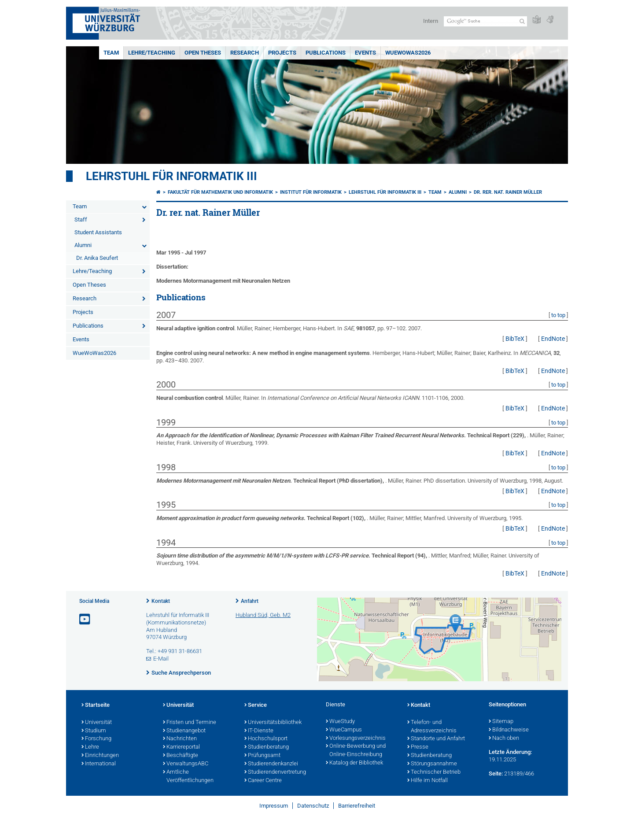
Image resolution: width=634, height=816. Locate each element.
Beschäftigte (180, 756)
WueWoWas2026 (408, 52)
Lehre (90, 747)
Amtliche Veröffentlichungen (188, 776)
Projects (282, 52)
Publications (326, 52)
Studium (93, 731)
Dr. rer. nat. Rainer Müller (508, 192)
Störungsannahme (432, 764)
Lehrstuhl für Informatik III (171, 176)
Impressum (273, 805)
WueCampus (344, 730)
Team (111, 52)
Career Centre (263, 781)
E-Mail (161, 658)
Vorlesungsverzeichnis (356, 738)
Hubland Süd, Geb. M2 (263, 615)
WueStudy (340, 722)
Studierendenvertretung (275, 772)
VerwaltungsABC (185, 764)
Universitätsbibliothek (273, 723)
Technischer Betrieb (434, 772)
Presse (417, 747)
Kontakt (160, 601)
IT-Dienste (258, 731)
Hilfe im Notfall (427, 781)
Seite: (496, 773)
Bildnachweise (509, 730)
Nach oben (504, 738)
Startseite (95, 705)
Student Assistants (98, 232)
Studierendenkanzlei (271, 764)
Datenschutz (313, 805)
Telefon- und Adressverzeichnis (432, 727)
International (98, 764)
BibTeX (514, 338)
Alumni (83, 245)
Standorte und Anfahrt (436, 739)
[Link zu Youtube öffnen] (85, 619)
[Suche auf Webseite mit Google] (485, 21)
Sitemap (501, 722)
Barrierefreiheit (356, 805)
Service (255, 705)
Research (244, 52)
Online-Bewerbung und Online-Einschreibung (356, 750)
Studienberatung (266, 747)
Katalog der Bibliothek (354, 763)
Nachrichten (180, 739)
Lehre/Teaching (151, 52)
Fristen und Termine (189, 723)
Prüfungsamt (262, 756)
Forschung (96, 739)
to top (558, 315)
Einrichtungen (100, 756)
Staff (80, 219)
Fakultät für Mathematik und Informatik (220, 192)
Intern (430, 21)
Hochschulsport (266, 739)
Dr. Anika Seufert (97, 258)
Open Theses (202, 52)
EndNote (553, 338)
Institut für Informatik (311, 192)
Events (365, 52)
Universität (96, 723)
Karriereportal (181, 747)
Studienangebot (184, 731)
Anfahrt (249, 601)
